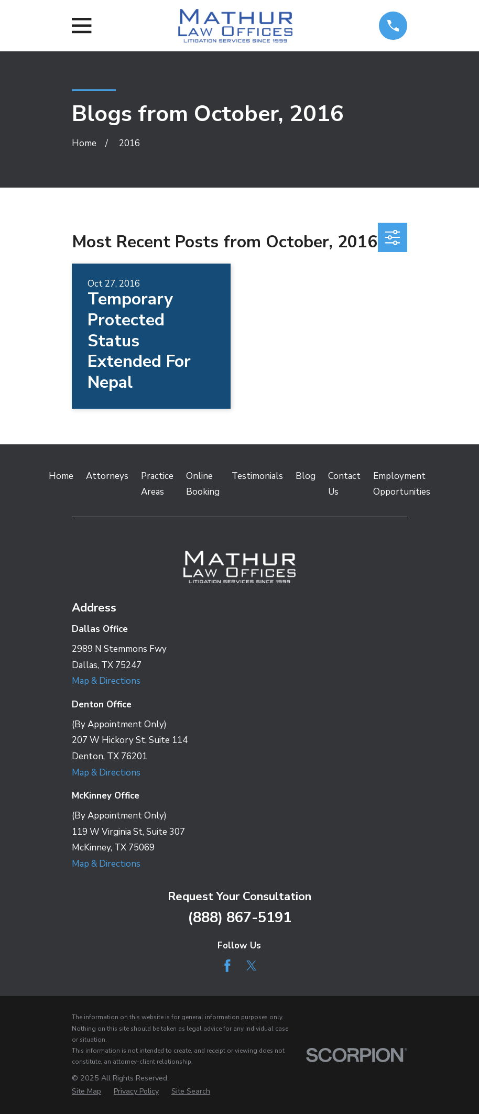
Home (61, 476)
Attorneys (107, 476)
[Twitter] (251, 965)
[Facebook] (227, 965)
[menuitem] (86, 1091)
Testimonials (257, 476)
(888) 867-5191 (239, 917)
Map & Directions (106, 681)
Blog (305, 476)
